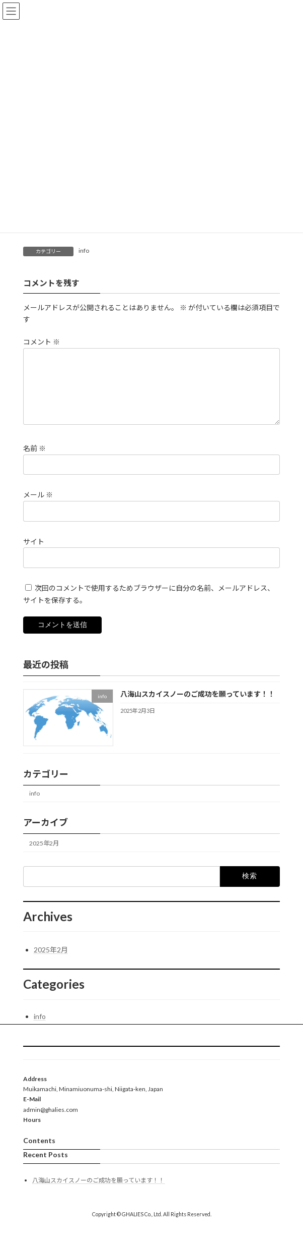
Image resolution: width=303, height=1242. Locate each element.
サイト (33, 553)
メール (38, 506)
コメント (41, 341)
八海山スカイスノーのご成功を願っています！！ (197, 706)
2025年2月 (44, 855)
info (84, 250)
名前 (34, 460)
